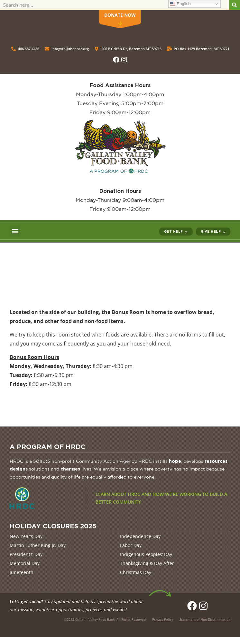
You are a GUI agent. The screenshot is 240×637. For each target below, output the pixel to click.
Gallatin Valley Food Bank (95, 619)
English (180, 3)
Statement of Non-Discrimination (205, 619)
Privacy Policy (162, 619)
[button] (15, 231)
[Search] (234, 5)
